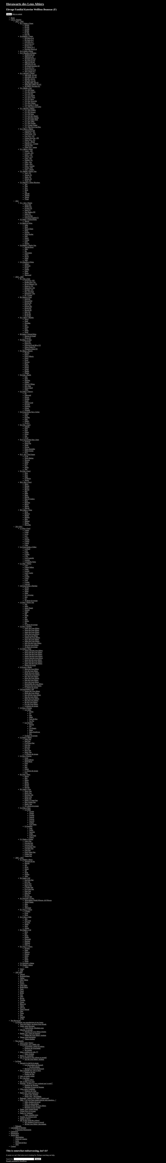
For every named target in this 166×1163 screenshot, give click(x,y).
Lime (26, 545)
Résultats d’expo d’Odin (32, 1107)
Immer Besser (29, 760)
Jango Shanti (29, 608)
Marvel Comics (30, 499)
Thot (26, 186)
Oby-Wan (28, 386)
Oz (26, 393)
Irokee (27, 769)
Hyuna (27, 786)
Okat (21, 1011)
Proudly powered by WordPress (16, 1161)
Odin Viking (24, 980)
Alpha (27, 924)
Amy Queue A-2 (30, 71)
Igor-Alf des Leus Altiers (33, 695)
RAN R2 (27, 299)
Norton (27, 447)
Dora (26, 932)
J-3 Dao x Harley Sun (27, 602)
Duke (26, 950)
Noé (26, 469)
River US (28, 338)
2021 (17, 201)
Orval (26, 438)
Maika (27, 523)
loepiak (27, 539)
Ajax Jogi (28, 921)
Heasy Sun (28, 791)
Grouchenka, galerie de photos (34, 1046)
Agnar (27, 869)
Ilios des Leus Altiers (31, 700)
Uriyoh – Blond (30, 142)
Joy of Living (29, 595)
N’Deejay (28, 478)
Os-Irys (27, 423)
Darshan (27, 941)
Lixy (26, 536)
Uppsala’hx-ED (30, 131)
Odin (21, 996)
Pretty (26, 358)
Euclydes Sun (29, 880)
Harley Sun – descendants (33, 1096)
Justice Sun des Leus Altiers (34, 658)
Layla (26, 534)
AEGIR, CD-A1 (30, 79)
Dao (26, 934)
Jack (26, 597)
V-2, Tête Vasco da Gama (33, 107)
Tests (17, 1144)
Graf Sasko (33, 824)
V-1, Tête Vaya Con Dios (33, 127)
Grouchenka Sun (30, 847)
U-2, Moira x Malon (26, 129)
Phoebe (27, 353)
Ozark (27, 401)
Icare (26, 763)
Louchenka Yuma (30, 562)
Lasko (27, 552)
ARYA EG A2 (29, 57)
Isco (26, 765)
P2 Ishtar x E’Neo (26, 340)
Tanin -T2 (28, 177)
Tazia (22, 989)
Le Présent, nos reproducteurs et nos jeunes (29, 1022)
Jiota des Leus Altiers (32, 645)
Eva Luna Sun (29, 889)
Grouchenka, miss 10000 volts (30, 1045)
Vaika (26, 967)
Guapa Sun (28, 856)
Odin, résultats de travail (33, 1102)
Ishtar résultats (29, 1054)
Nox (26, 325)
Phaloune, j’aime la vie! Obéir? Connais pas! (34, 1098)
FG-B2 (27, 33)
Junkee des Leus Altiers (32, 638)
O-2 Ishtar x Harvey (26, 391)
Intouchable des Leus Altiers (34, 684)
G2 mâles (28, 810)
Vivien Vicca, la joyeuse (28, 1111)
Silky (26, 249)
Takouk (27, 193)
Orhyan (22, 1008)
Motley (27, 488)
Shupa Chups (29, 229)
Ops (26, 436)
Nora (26, 452)
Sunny (27, 238)
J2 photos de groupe (31, 647)
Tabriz (22, 1006)
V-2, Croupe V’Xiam (31, 105)
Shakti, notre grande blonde (29, 1109)
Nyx (26, 465)
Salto (26, 225)
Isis (30, 726)
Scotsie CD (28, 208)
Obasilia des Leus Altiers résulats (35, 1032)
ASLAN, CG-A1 (30, 81)
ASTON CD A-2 (30, 58)
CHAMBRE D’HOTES (18, 1128)
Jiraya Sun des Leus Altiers (33, 662)
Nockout (27, 441)
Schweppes (28, 253)
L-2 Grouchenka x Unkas (28, 547)
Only (26, 419)
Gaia (30, 828)
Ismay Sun (28, 752)
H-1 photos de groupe (32, 806)
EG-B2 (27, 27)
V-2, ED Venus (29, 90)
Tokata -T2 (28, 179)
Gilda (31, 834)
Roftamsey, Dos (30, 293)
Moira (27, 504)
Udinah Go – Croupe (31, 144)
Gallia (31, 830)
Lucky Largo (29, 573)
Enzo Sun (28, 891)
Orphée (27, 399)
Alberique (28, 908)
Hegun (27, 784)
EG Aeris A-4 (29, 40)
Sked (26, 227)
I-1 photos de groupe (31, 771)
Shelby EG (28, 206)
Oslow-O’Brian (30, 384)
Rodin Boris (24, 987)
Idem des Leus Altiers (32, 669)
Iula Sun (27, 747)
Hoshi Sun (28, 798)
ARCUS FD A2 (30, 62)
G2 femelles (29, 826)
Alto (26, 919)
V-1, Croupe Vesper (31, 125)
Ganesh (31, 817)
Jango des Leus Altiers (32, 632)
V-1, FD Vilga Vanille (32, 118)
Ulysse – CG (29, 156)
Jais (26, 617)
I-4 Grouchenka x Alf (27, 689)
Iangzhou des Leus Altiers (33, 686)
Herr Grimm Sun (30, 802)
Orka (26, 415)
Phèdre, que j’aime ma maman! (30, 1033)
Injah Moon (28, 761)
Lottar (27, 532)
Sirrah (27, 267)
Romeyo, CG (29, 286)
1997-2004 (18, 972)
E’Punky (27, 911)
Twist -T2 (28, 181)
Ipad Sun (27, 741)
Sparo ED (28, 205)
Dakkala (27, 943)
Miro (26, 519)
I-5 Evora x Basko (26, 667)
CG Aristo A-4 (29, 44)
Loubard (27, 549)
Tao (26, 192)
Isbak (31, 717)
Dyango (27, 948)
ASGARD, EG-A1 (31, 77)
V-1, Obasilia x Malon (27, 108)
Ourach (22, 974)
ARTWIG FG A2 (30, 64)
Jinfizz (27, 621)
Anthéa (27, 874)
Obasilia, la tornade (26, 1030)
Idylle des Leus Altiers (32, 673)
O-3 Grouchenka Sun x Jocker (30, 412)
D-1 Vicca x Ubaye (26, 946)
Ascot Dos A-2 (29, 68)
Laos (26, 551)
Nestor (27, 480)
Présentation (15, 1133)
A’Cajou (27, 922)
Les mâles (28, 710)
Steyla (27, 256)
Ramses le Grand (30, 336)
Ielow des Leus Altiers (32, 678)
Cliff (21, 971)
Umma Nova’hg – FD (32, 138)
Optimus (27, 406)
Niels (26, 464)
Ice (30, 713)
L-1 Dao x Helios (25, 564)
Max (26, 491)
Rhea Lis (23, 1004)
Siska (26, 271)
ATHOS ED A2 (30, 55)
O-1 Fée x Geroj (25, 425)
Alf (26, 871)
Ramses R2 (28, 306)
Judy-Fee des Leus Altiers (33, 643)
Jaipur (27, 591)
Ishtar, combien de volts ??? (29, 1052)
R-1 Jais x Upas (25, 279)
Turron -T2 (28, 175)
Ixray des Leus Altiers (32, 682)
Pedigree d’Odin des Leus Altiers (35, 1106)
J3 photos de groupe (31, 625)
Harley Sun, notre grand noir (29, 1093)
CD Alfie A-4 (29, 42)
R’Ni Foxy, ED (29, 280)
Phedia (27, 371)
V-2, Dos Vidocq (30, 103)
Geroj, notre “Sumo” (26, 1043)
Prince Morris (29, 356)
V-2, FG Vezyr (29, 99)
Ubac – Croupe (29, 166)
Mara (26, 495)
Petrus (27, 354)
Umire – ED (29, 151)
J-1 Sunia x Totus (25, 649)
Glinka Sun (28, 854)
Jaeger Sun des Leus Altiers (34, 656)
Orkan (27, 432)
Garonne (32, 832)
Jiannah (27, 610)
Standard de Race (21, 1143)
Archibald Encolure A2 (32, 66)
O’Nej (22, 1019)
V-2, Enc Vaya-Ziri (31, 101)
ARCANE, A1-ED (31, 75)
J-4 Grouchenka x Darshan (28, 586)
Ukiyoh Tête (29, 145)
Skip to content (17, 14)
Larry (26, 565)
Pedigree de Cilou (30, 1091)
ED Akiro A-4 (29, 38)
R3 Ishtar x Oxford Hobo (28, 334)
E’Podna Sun (29, 887)
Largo (26, 538)
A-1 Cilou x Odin (25, 917)
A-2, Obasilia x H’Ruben (28, 53)
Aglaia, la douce (25, 1119)
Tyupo (27, 199)
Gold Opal (32, 835)
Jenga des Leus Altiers (32, 630)
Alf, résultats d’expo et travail (34, 1122)
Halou (27, 780)
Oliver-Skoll (29, 388)
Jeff (26, 613)
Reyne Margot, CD (31, 284)
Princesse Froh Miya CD (33, 345)
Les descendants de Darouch (34, 1065)
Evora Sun (28, 884)
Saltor (26, 255)
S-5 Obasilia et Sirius (27, 262)
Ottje (26, 378)
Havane (27, 787)
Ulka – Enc (28, 162)
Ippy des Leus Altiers (31, 676)
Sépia (26, 230)
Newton (27, 460)
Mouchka (28, 525)
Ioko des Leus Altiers (31, 680)
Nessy (27, 319)
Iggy (26, 767)
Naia (26, 329)
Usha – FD (28, 158)
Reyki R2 (28, 314)
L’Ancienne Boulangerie (23, 1130)
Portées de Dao (29, 1074)
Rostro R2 (28, 308)
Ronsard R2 (28, 301)
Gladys (31, 837)
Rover (22, 982)
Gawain (31, 821)
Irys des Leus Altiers (31, 704)
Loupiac (27, 560)
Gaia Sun (28, 850)
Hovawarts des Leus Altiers (25, 4)
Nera (26, 473)
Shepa (27, 273)
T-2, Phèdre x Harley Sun (28, 171)
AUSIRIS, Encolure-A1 (32, 86)
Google (31, 811)
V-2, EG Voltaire (30, 92)
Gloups (31, 813)
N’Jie (26, 456)
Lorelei (27, 571)
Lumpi (27, 530)
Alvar (26, 867)
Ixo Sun (27, 749)
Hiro (26, 778)
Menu (9, 14)
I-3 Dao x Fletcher (26, 708)
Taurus (27, 197)
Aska (26, 876)
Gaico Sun (28, 841)
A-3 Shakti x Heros (26, 860)
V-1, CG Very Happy (31, 116)
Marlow (27, 514)
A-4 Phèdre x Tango (26, 36)
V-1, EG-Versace (30, 112)
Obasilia (27, 380)
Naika (26, 330)
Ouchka (27, 417)
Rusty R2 (28, 304)
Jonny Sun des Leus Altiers (33, 663)
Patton (27, 366)
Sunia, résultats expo (31, 1115)
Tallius (22, 978)
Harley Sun (28, 804)
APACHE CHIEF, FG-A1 (33, 84)
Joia (26, 604)
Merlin (27, 497)
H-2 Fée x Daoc (25, 774)
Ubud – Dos (29, 164)
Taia (26, 184)
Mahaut (27, 521)
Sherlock (27, 266)
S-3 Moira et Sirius (26, 223)
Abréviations (19, 1137)
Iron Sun (27, 745)
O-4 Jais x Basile (25, 375)
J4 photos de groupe (31, 601)
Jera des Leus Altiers (31, 636)
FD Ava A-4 (28, 45)
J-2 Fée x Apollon (26, 626)
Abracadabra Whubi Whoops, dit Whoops (38, 900)
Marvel (27, 508)
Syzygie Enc (29, 216)
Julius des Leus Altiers (32, 634)
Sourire (27, 232)
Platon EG (28, 343)
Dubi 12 (27, 945)
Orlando (27, 410)
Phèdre (27, 373)
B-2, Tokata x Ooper (26, 23)
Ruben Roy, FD (30, 288)
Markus (27, 517)
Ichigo (31, 712)
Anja (26, 926)
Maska (27, 515)
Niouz (27, 327)
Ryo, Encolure (29, 292)
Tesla (26, 190)
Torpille (22, 1000)
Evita (26, 913)
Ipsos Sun (28, 750)
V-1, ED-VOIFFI (30, 110)
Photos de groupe (30, 665)
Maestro (27, 502)
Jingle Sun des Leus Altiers (33, 654)
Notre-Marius (29, 458)
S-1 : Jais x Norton (26, 203)
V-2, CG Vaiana (30, 95)
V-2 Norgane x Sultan (27, 963)
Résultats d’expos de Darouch (34, 1069)
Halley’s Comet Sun (31, 800)
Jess (26, 623)
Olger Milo (23, 985)
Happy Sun (28, 797)
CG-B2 (27, 29)
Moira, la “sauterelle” (27, 1056)
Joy (26, 599)
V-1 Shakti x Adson (26, 965)
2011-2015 (18, 527)
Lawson (27, 584)
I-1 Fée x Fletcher (26, 756)
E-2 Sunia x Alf (25, 878)
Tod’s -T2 (28, 173)
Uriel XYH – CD (30, 134)
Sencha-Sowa (29, 247)
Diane (26, 961)
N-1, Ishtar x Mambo (27, 317)
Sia (26, 251)
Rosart (22, 998)
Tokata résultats (30, 1039)
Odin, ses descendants (32, 1104)
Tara (21, 995)
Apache (27, 863)
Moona (27, 486)
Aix (26, 865)
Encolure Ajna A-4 (31, 49)
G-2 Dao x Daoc (25, 808)
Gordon (31, 815)
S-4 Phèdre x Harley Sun (28, 245)
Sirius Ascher (29, 234)
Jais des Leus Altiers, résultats (34, 1059)
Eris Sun (27, 882)
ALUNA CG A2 (30, 60)
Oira (21, 1015)
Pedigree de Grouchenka (33, 1048)
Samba (27, 269)
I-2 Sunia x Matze (26, 737)
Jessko (27, 588)
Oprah (27, 414)
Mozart (27, 489)
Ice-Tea (31, 721)
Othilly (27, 421)
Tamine (22, 1017)
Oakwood (28, 395)
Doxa (26, 935)
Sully (26, 242)
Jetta (26, 619)
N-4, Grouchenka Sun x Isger (29, 440)
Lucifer (27, 576)
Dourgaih (28, 939)
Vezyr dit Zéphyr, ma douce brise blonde (33, 1024)
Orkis (26, 390)
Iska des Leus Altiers (31, 697)
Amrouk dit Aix (30, 861)
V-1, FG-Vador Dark (31, 119)
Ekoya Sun (28, 885)
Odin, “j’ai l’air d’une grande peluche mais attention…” (38, 1100)
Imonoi (31, 724)
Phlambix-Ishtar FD (31, 349)
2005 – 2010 (19, 858)
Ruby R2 (27, 312)
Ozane (22, 1002)
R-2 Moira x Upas (26, 297)
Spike (26, 258)
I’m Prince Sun (29, 743)
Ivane (26, 758)
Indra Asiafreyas (34, 732)
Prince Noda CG (30, 347)
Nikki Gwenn (29, 451)
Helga (26, 782)
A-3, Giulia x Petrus (26, 51)
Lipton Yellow (29, 567)
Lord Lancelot (29, 558)
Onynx (27, 397)
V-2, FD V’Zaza (30, 97)
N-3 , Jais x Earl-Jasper (27, 454)
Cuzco (22, 969)
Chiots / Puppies (16, 20)
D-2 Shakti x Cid (25, 930)
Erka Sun (28, 893)
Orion (26, 434)
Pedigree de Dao (30, 1072)
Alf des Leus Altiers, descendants (35, 1124)
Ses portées (28, 1050)
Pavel (26, 360)
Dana (26, 958)
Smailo (27, 243)
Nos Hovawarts (16, 1020)
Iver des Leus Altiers (31, 671)
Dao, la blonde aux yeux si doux (30, 1070)
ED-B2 (27, 25)
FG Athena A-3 (30, 47)
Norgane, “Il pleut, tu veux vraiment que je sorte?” (36, 1083)
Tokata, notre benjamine (28, 1037)
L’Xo (26, 556)
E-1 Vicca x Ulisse (26, 909)
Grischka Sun (29, 848)
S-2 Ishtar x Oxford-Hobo (28, 219)
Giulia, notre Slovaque (27, 1026)
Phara (26, 364)
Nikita (27, 462)
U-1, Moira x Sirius (26, 149)
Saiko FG (28, 214)
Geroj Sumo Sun (30, 852)
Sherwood (28, 275)
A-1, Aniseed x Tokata (27, 73)
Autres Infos (15, 1135)
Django (27, 954)
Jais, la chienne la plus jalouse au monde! (33, 1057)
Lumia (27, 543)
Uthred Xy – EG (30, 132)
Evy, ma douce (25, 1078)
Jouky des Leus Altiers (32, 628)
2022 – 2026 (19, 21)
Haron (27, 776)
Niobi (26, 445)
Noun (26, 332)
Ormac (27, 408)
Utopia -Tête (29, 168)
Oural (22, 991)
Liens (17, 1141)
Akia (26, 904)
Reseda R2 (28, 310)
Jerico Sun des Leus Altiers (33, 652)
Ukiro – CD (28, 155)
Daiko (27, 956)
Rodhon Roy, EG (30, 282)
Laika (26, 575)
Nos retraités (19, 1041)
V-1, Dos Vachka (30, 123)
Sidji (26, 236)
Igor (30, 715)
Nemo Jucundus (30, 449)
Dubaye (27, 952)
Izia (30, 734)
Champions (14, 1131)
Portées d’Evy (29, 1080)
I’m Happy (32, 728)
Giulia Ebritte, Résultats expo (34, 1028)
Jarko (26, 606)
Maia (26, 501)
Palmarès (18, 1126)
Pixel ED (28, 341)
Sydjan (27, 240)
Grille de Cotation (21, 1139)
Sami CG (28, 210)
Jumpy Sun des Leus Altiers (34, 650)
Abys (26, 906)
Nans (26, 477)
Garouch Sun (29, 845)
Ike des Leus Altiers (31, 702)
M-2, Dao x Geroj (26, 482)
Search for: (9, 1159)
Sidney (27, 264)
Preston (27, 362)
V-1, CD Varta (29, 114)
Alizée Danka (29, 902)
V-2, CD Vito (29, 94)
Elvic (26, 915)
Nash (26, 321)
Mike (26, 493)
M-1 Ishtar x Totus (26, 510)
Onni (26, 428)
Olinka (27, 382)
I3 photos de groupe (31, 736)
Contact (13, 1146)
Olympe (27, 404)
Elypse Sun (28, 897)
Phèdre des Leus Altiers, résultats (35, 1035)
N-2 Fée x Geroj (25, 471)
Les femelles (29, 723)
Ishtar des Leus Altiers (32, 699)
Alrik (26, 872)
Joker (26, 593)
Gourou (31, 819)
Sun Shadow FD (30, 212)
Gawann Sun (29, 843)
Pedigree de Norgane (31, 1085)
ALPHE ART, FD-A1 (32, 82)
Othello (27, 427)
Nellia (27, 467)
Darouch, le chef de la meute (29, 1063)
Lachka (27, 554)
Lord (26, 580)
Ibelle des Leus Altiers (32, 693)
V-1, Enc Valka (29, 121)
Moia (26, 512)
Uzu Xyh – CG (29, 136)
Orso (26, 430)
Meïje (26, 484)
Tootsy (22, 983)
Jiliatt (26, 615)
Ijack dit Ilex (33, 719)
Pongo (27, 369)
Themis (27, 195)
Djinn (26, 959)
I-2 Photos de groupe (31, 754)
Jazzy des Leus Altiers (32, 639)
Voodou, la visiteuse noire (28, 1117)
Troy (26, 188)
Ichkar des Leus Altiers (32, 675)
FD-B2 (27, 31)
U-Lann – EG (29, 153)
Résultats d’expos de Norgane (34, 1087)
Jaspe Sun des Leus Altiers (33, 660)
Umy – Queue (29, 169)
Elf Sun (27, 895)
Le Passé (18, 1061)
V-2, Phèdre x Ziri (26, 88)
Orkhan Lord (29, 403)
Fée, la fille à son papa (27, 1082)
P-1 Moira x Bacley (26, 351)
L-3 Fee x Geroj (25, 528)
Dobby (27, 937)
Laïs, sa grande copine (27, 1076)
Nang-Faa (28, 443)
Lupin (26, 578)
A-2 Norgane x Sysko (27, 898)
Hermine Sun (29, 795)
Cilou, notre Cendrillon (27, 1089)
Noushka (27, 323)
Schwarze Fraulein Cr (32, 218)
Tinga (22, 1013)
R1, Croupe (28, 295)
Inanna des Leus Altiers (32, 691)
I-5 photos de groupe (31, 687)
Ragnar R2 (28, 303)
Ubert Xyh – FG (30, 140)
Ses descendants (34, 1067)
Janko (26, 612)
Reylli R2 (28, 316)
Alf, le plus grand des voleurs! (30, 1120)
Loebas (27, 541)
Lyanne (27, 582)
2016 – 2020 (19, 277)
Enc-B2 (27, 34)
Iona (26, 773)
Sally (26, 260)
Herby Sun (28, 793)
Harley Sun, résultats (31, 1094)
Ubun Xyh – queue (31, 147)
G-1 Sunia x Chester (26, 839)
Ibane (31, 730)
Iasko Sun (28, 739)
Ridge (22, 993)
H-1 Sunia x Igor (25, 789)
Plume (27, 367)
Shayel (27, 221)
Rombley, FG (29, 290)
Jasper (27, 589)
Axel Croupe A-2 (30, 70)
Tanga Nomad (24, 1009)
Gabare (31, 823)
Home (13, 18)
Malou (27, 506)
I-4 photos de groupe (31, 706)
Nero (26, 475)
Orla (26, 377)
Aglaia (27, 928)
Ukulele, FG (29, 160)
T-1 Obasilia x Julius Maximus (30, 182)
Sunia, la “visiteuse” (26, 1113)
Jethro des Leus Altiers (32, 641)
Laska (26, 569)
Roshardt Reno (25, 976)
